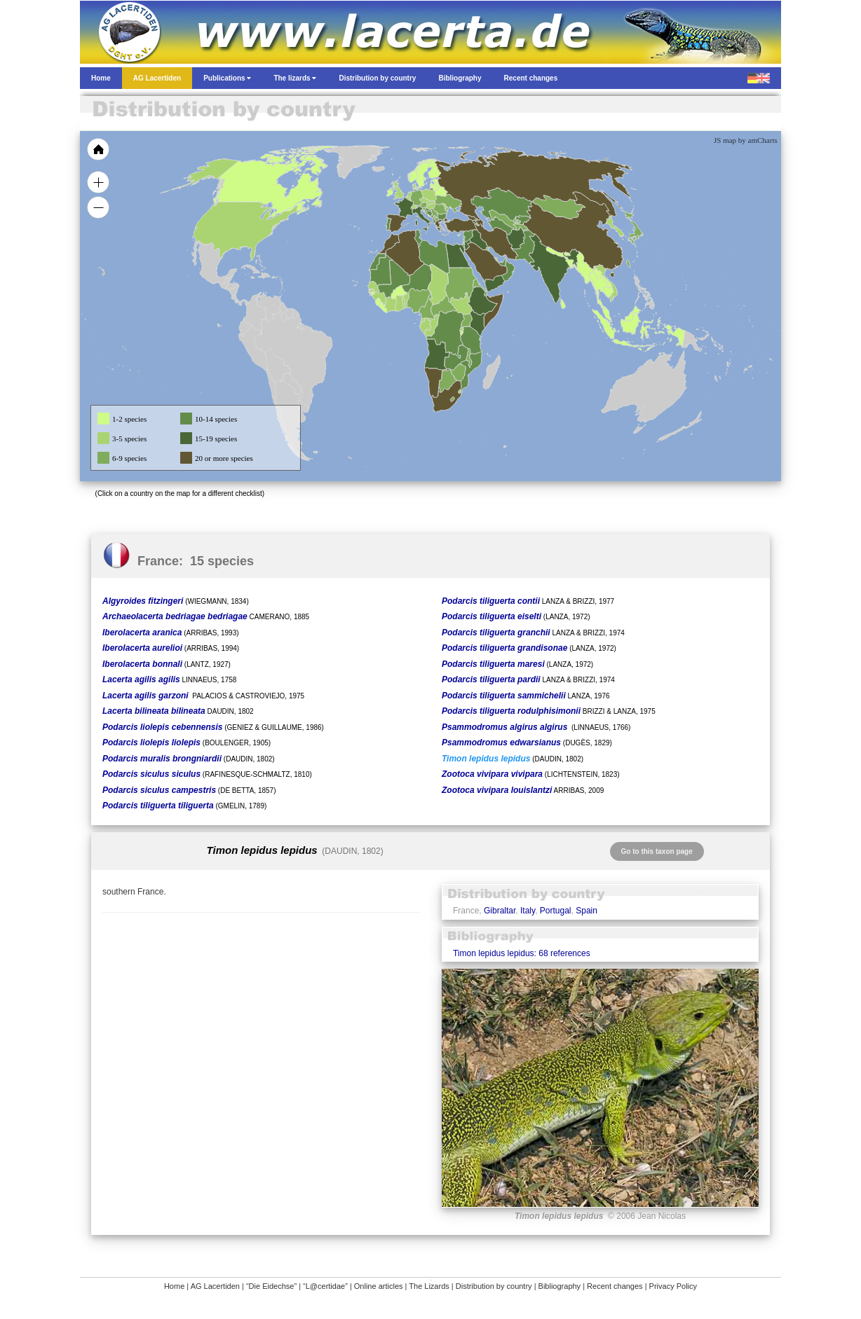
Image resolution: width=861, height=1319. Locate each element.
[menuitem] (502, 262)
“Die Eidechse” (271, 1286)
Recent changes (615, 1286)
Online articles (378, 1286)
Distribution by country (494, 1286)
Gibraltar (499, 911)
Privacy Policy (673, 1286)
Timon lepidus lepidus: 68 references (521, 953)
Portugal (555, 911)
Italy (527, 911)
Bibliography (559, 1286)
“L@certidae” (325, 1286)
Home (174, 1286)
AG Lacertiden (215, 1286)
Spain (586, 911)
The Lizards (429, 1286)
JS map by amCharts (746, 140)
